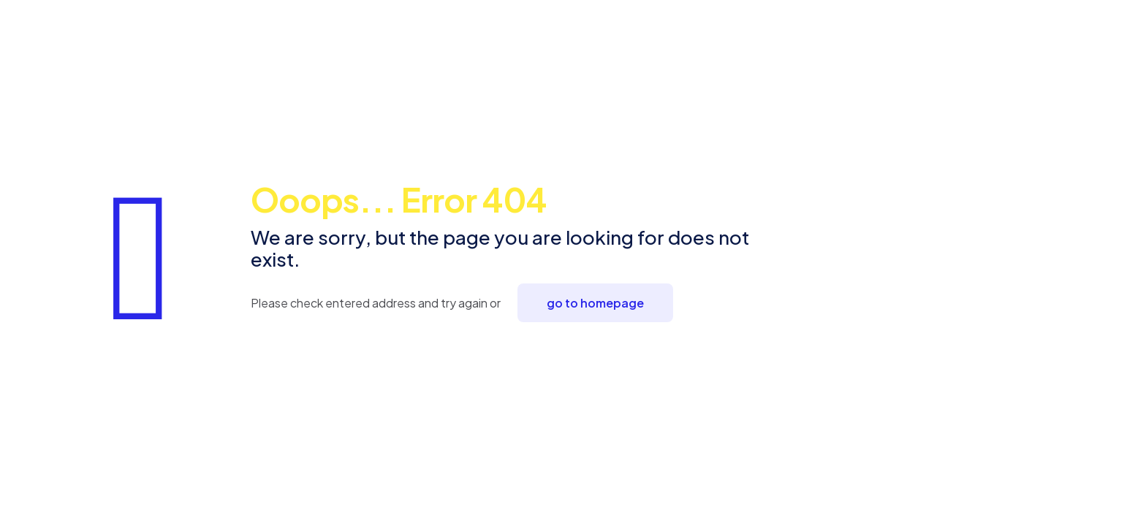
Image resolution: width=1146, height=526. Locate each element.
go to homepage (595, 302)
